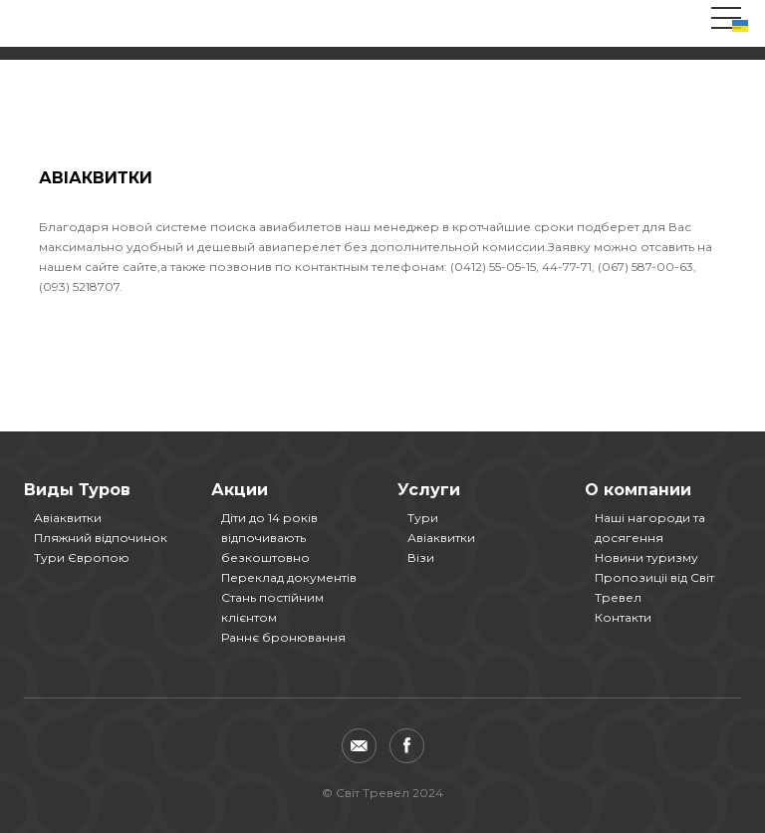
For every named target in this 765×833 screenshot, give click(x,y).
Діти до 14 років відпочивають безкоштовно (269, 537)
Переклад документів (289, 577)
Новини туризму (646, 557)
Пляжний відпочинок (100, 537)
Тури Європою (81, 557)
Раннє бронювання (283, 637)
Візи (420, 557)
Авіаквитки (68, 517)
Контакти (623, 617)
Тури (422, 517)
